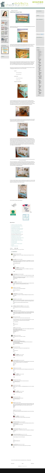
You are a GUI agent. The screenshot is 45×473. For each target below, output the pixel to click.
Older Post (32, 463)
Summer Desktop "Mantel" (39, 63)
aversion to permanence (19, 165)
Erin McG (14, 310)
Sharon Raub (22, 471)
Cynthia (14, 335)
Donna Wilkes (14, 259)
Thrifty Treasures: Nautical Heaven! (40, 92)
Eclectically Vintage (15, 444)
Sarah (14, 385)
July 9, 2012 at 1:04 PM (21, 354)
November (39, 52)
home (19, 249)
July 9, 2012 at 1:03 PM (21, 391)
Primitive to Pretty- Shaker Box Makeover (39, 69)
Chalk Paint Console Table (39, 60)
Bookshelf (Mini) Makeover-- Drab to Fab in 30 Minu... (40, 82)
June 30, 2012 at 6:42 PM (19, 259)
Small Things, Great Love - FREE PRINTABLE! (40, 78)
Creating (13, 249)
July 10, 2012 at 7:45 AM (18, 402)
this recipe (12, 68)
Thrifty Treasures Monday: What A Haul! (39, 86)
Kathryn (16, 267)
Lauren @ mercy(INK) (16, 360)
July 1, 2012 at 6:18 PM (20, 293)
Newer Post (12, 463)
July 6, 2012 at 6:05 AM (21, 360)
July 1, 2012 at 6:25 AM (17, 287)
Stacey (14, 379)
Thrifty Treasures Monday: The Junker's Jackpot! (6, 28)
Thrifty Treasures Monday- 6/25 (39, 65)
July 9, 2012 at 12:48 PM (17, 385)
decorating (15, 249)
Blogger (28, 471)
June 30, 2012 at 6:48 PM (21, 267)
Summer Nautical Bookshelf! (39, 90)
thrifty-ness (22, 249)
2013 (38, 49)
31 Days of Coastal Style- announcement (4, 36)
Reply (13, 264)
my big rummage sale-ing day (27, 26)
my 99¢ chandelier (27, 119)
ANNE (14, 287)
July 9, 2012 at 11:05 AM (18, 379)
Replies (15, 266)
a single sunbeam (15, 293)
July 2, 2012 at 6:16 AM (18, 310)
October (39, 53)
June (39, 58)
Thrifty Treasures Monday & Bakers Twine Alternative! (40, 73)
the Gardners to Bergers (22, 68)
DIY (17, 249)
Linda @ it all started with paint (17, 434)
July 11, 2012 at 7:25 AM (21, 416)
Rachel (14, 402)
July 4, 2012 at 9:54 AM (18, 327)
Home (22, 463)
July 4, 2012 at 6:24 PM (18, 335)
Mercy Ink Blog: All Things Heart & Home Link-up (17, 234)
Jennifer (14, 327)
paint (20, 249)
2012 (38, 50)
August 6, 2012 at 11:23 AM (21, 444)
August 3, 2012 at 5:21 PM (24, 434)
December (39, 51)
